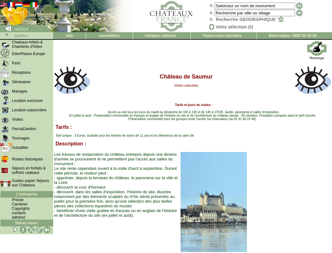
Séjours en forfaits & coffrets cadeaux (29, 170)
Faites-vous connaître (222, 35)
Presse (17, 200)
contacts (19, 213)
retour (14, 29)
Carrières (19, 204)
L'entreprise (26, 194)
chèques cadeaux (160, 35)
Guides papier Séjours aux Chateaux (30, 183)
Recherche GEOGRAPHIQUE (250, 19)
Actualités (20, 147)
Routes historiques (27, 159)
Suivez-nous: (26, 223)
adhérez (18, 217)
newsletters (109, 35)
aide (69, 35)
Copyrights (21, 208)
